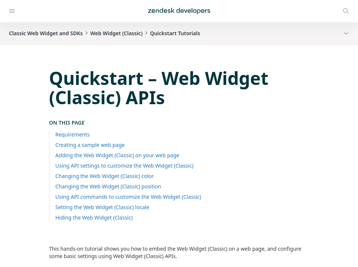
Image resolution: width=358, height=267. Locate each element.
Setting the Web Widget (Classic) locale (102, 207)
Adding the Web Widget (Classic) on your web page (117, 155)
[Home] (179, 11)
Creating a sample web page (90, 144)
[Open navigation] (11, 11)
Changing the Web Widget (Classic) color (104, 175)
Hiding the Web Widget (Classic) (94, 217)
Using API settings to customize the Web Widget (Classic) (124, 165)
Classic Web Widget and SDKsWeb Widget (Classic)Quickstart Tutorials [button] (104, 33)
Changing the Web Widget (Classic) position (108, 186)
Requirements (72, 134)
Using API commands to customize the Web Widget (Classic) (128, 196)
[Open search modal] (346, 11)
